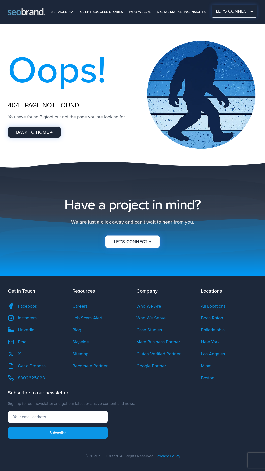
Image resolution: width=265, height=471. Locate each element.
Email (18, 342)
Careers (80, 306)
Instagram (22, 318)
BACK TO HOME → (34, 132)
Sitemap (80, 354)
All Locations (213, 306)
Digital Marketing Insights (181, 12)
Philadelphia (213, 330)
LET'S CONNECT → (234, 11)
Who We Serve (151, 318)
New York (210, 342)
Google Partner (151, 366)
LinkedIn (21, 330)
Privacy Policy (168, 456)
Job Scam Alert (87, 318)
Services (62, 12)
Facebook (22, 306)
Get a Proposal (27, 366)
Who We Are (140, 12)
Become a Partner (90, 366)
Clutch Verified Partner (158, 354)
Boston (207, 378)
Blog (76, 330)
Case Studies (149, 330)
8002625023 (26, 378)
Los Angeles (213, 354)
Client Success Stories (101, 12)
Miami (207, 366)
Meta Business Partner (158, 342)
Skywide (80, 342)
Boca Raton (212, 318)
